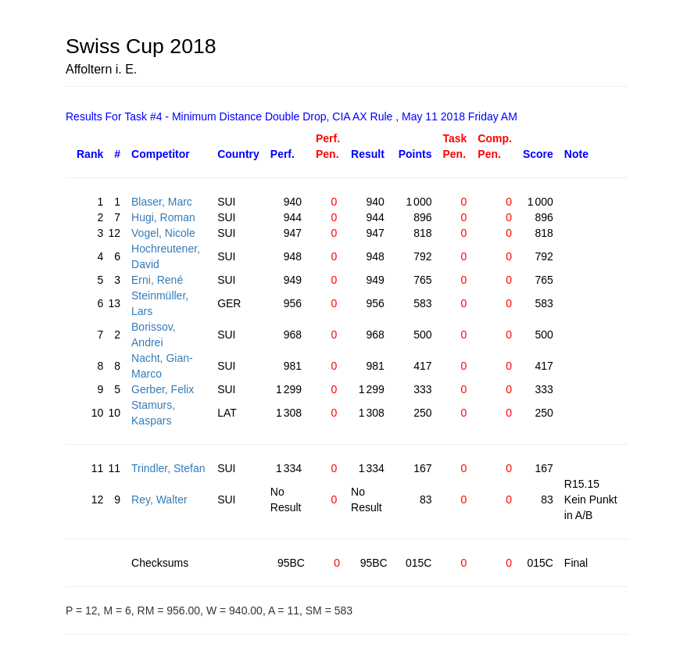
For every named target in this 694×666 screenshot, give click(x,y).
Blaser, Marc (161, 201)
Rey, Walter (159, 499)
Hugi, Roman (163, 217)
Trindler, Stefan (168, 468)
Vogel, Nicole (163, 233)
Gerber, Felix (162, 389)
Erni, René (157, 280)
